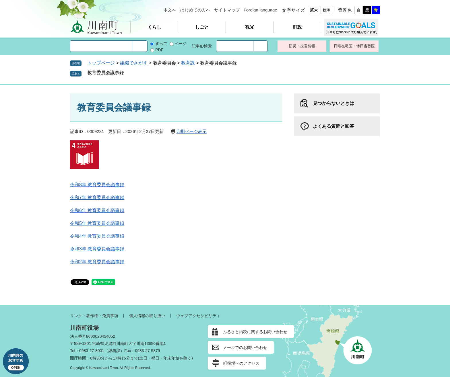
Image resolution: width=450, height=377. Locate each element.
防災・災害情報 (302, 46)
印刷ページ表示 (191, 131)
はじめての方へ (195, 9)
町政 (297, 27)
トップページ (101, 62)
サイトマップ (227, 9)
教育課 (188, 62)
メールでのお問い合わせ (245, 347)
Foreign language (260, 9)
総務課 (114, 350)
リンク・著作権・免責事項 (94, 315)
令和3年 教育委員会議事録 (97, 248)
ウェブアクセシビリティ (198, 315)
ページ (180, 43)
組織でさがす (134, 62)
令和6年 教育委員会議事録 (97, 210)
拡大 (314, 10)
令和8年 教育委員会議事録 (97, 184)
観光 (249, 27)
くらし (154, 27)
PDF (159, 50)
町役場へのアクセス (241, 363)
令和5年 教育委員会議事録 (97, 223)
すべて (161, 43)
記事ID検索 (202, 46)
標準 (327, 10)
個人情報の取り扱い (147, 315)
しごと (202, 27)
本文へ (169, 9)
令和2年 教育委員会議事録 (97, 261)
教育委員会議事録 (105, 72)
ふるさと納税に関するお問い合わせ (255, 331)
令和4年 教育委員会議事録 (97, 236)
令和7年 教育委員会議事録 (97, 197)
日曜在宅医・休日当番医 (354, 46)
